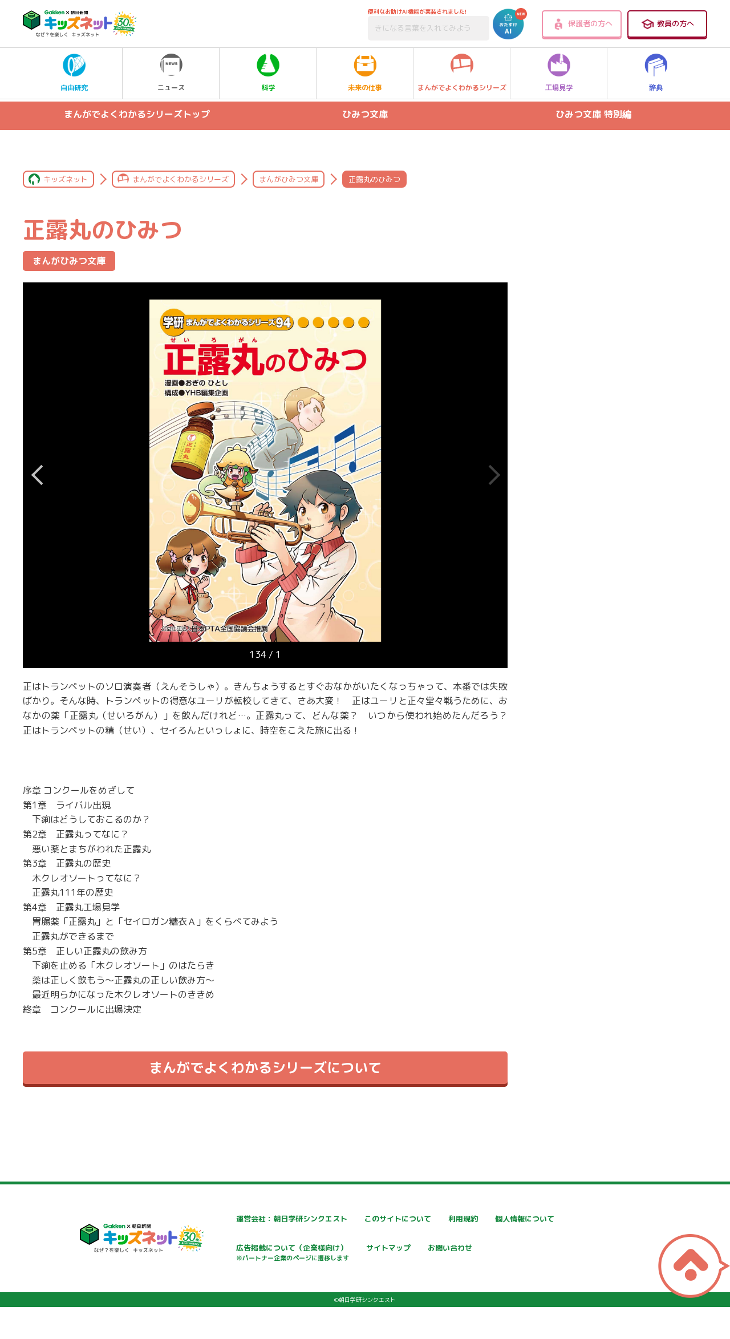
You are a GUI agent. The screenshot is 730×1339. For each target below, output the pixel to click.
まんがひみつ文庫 (288, 179)
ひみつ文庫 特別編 (593, 114)
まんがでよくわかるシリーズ (461, 73)
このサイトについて (367, 1218)
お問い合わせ (218, 1288)
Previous (493, 475)
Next (37, 475)
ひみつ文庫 (365, 114)
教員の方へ (667, 24)
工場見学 (559, 73)
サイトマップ (492, 1248)
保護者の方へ (582, 24)
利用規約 (484, 1218)
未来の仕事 (365, 73)
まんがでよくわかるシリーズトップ (137, 114)
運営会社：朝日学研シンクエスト (254, 1218)
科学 (268, 73)
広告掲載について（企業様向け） (391, 1254)
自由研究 (74, 73)
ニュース (171, 73)
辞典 (655, 73)
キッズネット (65, 179)
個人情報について (226, 1248)
